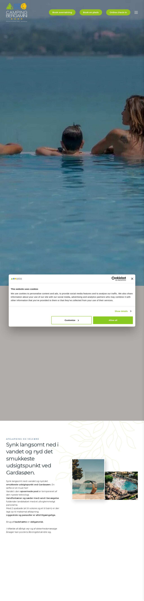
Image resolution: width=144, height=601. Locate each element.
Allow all (113, 320)
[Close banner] (132, 279)
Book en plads (91, 12)
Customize (72, 320)
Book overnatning (62, 12)
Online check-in (118, 12)
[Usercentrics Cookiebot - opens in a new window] (113, 279)
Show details (121, 311)
